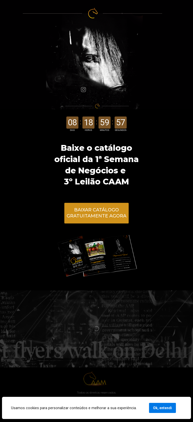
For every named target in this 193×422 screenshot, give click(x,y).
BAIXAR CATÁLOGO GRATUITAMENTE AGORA (96, 212)
